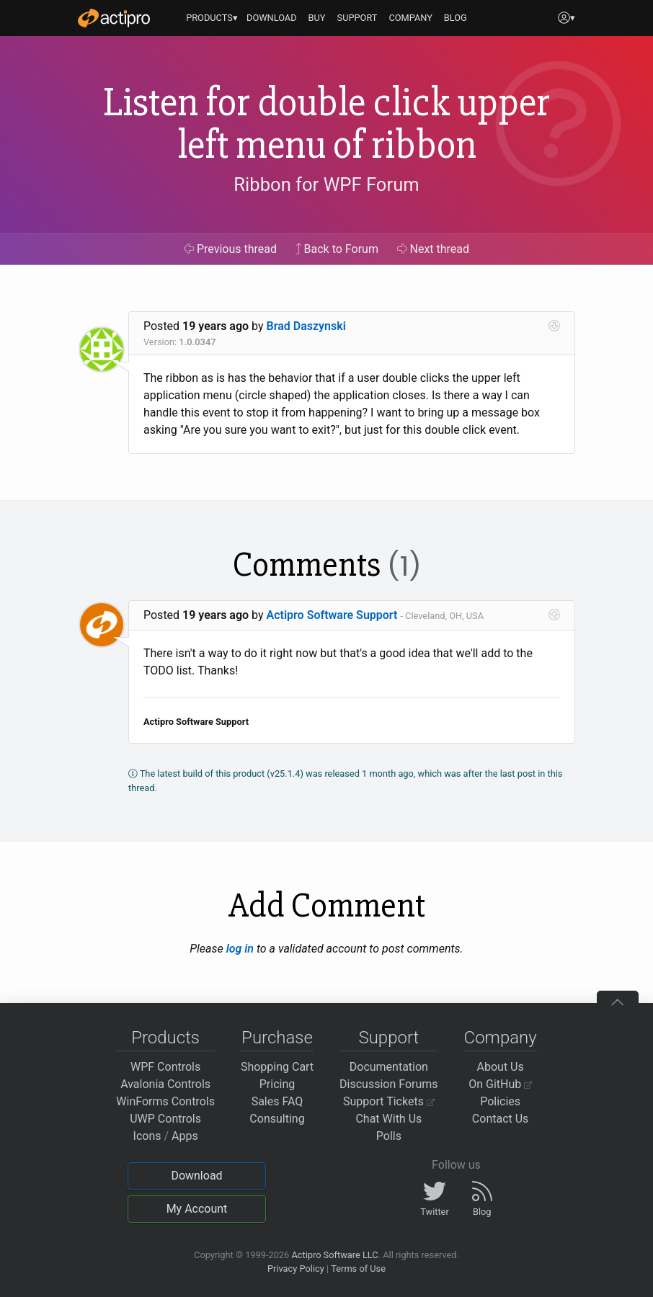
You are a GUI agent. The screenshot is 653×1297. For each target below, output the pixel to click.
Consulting (276, 1119)
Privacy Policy (295, 1268)
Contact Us (500, 1119)
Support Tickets (389, 1101)
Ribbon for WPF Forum (326, 184)
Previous (230, 249)
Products (165, 1038)
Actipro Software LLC (334, 1254)
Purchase (277, 1038)
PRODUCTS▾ (212, 17)
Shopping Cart (277, 1067)
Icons (147, 1136)
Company (500, 1038)
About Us (500, 1067)
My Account (197, 1209)
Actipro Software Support (332, 615)
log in (240, 948)
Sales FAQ (277, 1101)
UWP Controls (165, 1119)
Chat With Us (388, 1119)
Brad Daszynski (306, 326)
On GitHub (500, 1084)
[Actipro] (114, 18)
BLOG (455, 17)
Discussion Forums (388, 1084)
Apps (185, 1136)
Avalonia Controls (165, 1084)
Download (196, 1175)
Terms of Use (358, 1268)
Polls (388, 1136)
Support (388, 1038)
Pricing (277, 1084)
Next (433, 249)
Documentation (389, 1067)
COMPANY (410, 17)
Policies (500, 1101)
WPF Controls (165, 1067)
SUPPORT (357, 17)
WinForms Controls (165, 1101)
